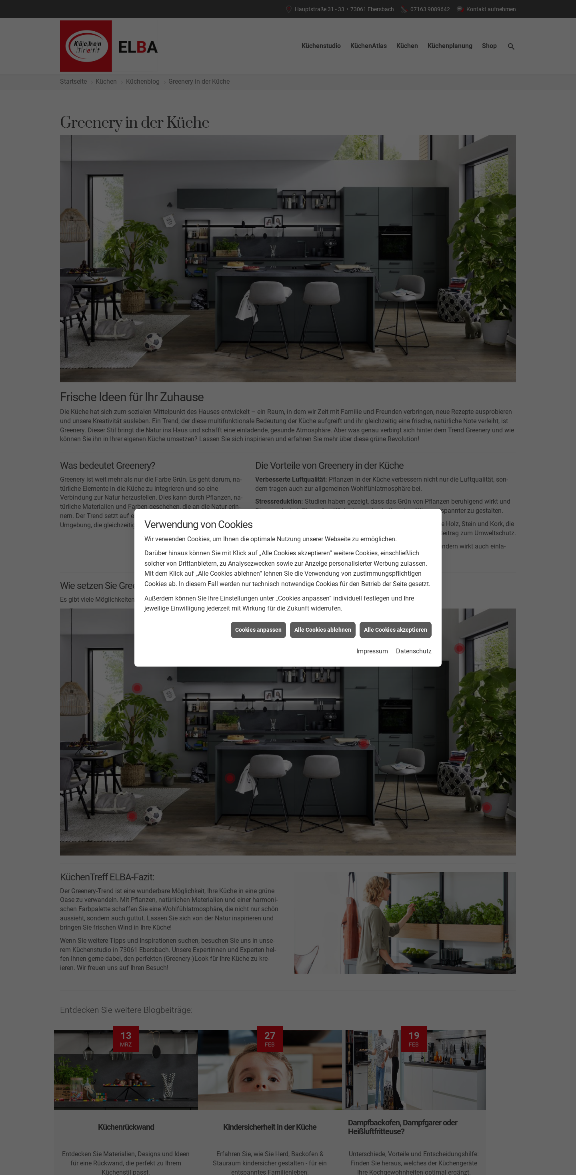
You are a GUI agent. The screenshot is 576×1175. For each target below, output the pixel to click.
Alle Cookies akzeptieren (395, 367)
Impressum (372, 389)
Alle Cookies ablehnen (322, 367)
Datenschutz (414, 389)
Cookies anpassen (258, 367)
